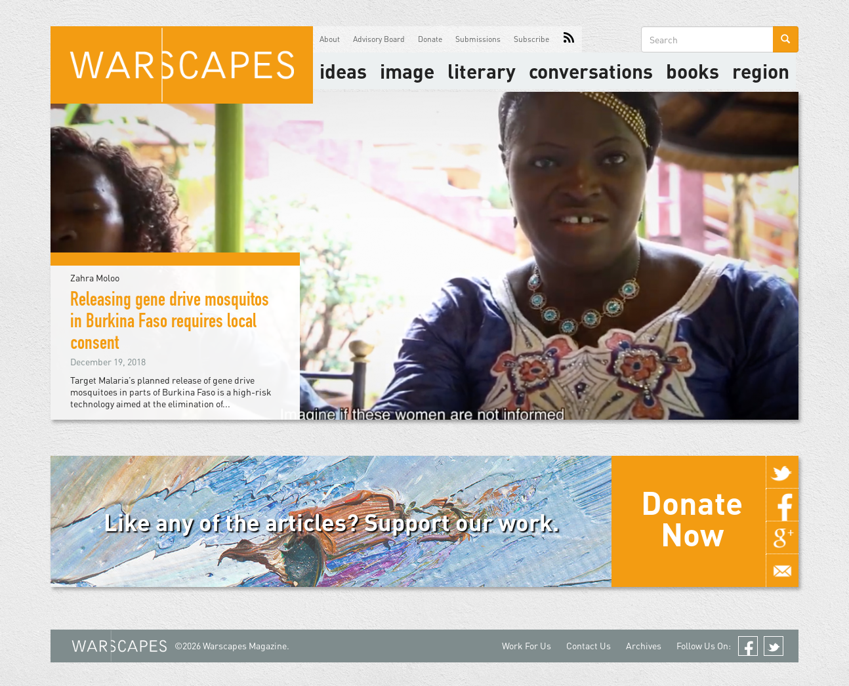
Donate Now (692, 518)
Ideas (343, 71)
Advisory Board (379, 39)
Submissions (478, 39)
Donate (430, 39)
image (407, 71)
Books (692, 71)
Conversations (591, 71)
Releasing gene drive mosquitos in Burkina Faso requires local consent (169, 323)
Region (760, 71)
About (330, 39)
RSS (569, 39)
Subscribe (531, 39)
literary (481, 71)
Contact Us (588, 645)
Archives (643, 645)
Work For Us (526, 645)
